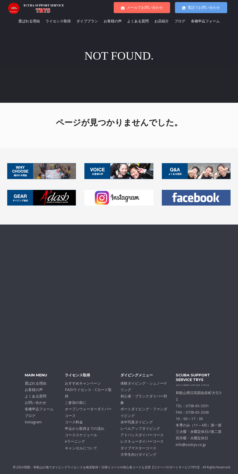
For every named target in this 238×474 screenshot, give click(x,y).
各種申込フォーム (205, 21)
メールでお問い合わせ (142, 7)
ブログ (179, 21)
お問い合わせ (35, 402)
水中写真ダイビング (136, 422)
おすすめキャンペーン (83, 383)
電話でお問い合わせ (201, 7)
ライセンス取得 (58, 21)
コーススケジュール (81, 434)
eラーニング (75, 441)
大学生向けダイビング (138, 454)
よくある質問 (138, 21)
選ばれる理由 (29, 21)
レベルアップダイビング (140, 428)
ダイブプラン (87, 21)
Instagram (33, 422)
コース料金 (74, 422)
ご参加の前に (75, 402)
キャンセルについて (81, 447)
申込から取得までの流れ (84, 428)
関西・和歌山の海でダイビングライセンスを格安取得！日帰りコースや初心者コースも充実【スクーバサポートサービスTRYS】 (112, 467)
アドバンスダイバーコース (142, 434)
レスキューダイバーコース (142, 441)
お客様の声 (113, 21)
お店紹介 (161, 21)
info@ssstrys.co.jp (191, 444)
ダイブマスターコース (138, 447)
